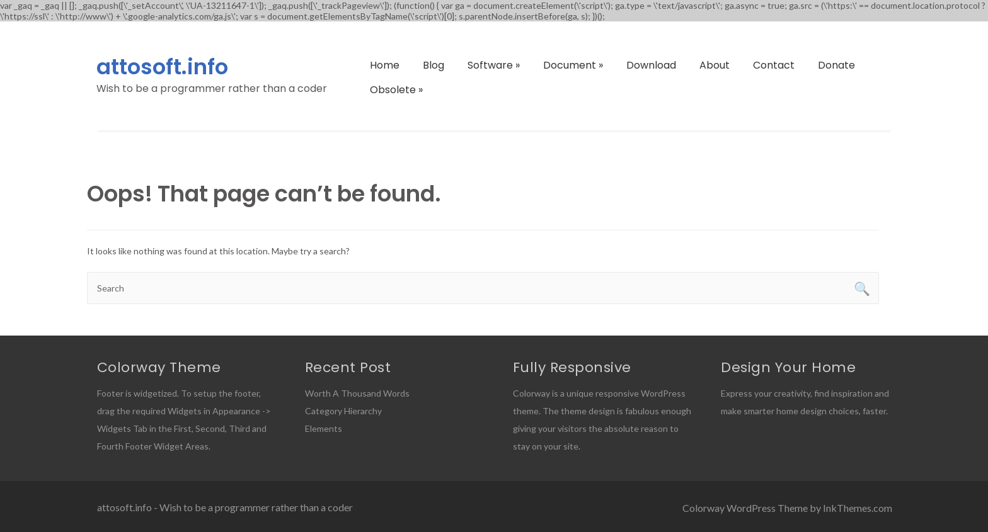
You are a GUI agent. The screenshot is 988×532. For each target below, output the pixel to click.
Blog (433, 65)
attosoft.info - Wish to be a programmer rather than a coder (225, 507)
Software (494, 65)
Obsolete (396, 89)
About (714, 65)
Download (651, 65)
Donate (836, 65)
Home (384, 65)
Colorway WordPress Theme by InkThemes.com (787, 508)
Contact (774, 65)
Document (573, 65)
